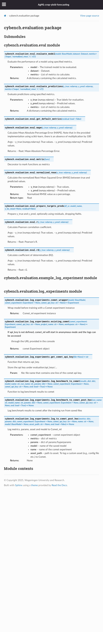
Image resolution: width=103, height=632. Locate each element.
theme (34, 485)
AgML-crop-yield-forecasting (53, 5)
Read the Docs (59, 485)
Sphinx (18, 485)
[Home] (5, 15)
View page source (89, 16)
